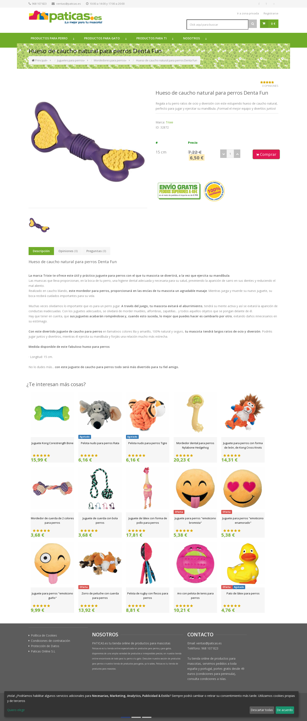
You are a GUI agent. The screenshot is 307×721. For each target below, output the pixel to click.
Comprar (266, 154)
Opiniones (68, 251)
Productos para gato (102, 38)
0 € (273, 24)
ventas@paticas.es (68, 4)
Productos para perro (49, 38)
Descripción (41, 251)
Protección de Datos (45, 646)
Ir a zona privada (248, 13)
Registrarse (271, 13)
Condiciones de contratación (50, 641)
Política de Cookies (44, 635)
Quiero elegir (16, 710)
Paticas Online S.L (43, 651)
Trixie (169, 122)
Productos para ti (151, 38)
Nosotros (191, 38)
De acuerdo (285, 710)
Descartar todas (262, 710)
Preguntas (96, 251)
